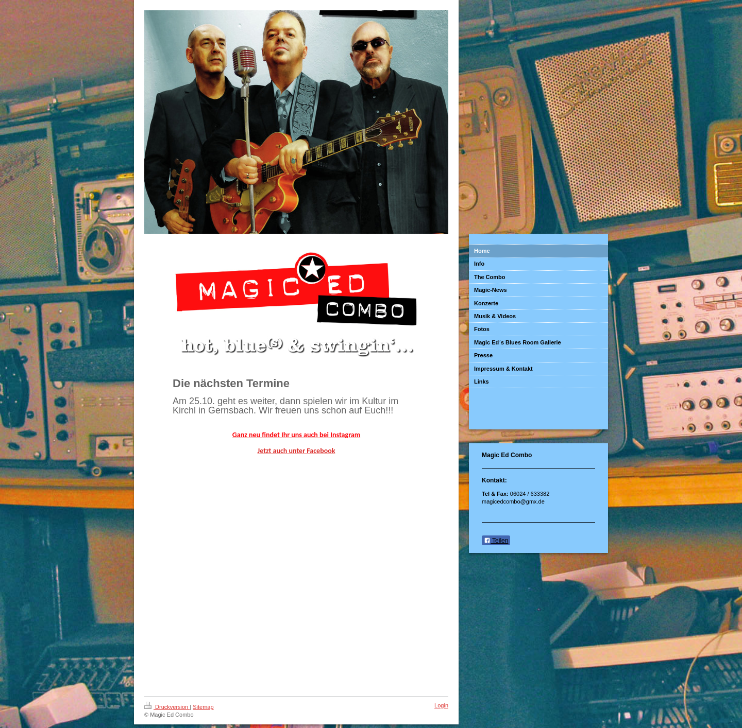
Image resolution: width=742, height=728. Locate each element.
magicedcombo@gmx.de (513, 501)
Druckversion (167, 707)
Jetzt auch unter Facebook (296, 450)
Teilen (496, 540)
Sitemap (203, 707)
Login (441, 705)
